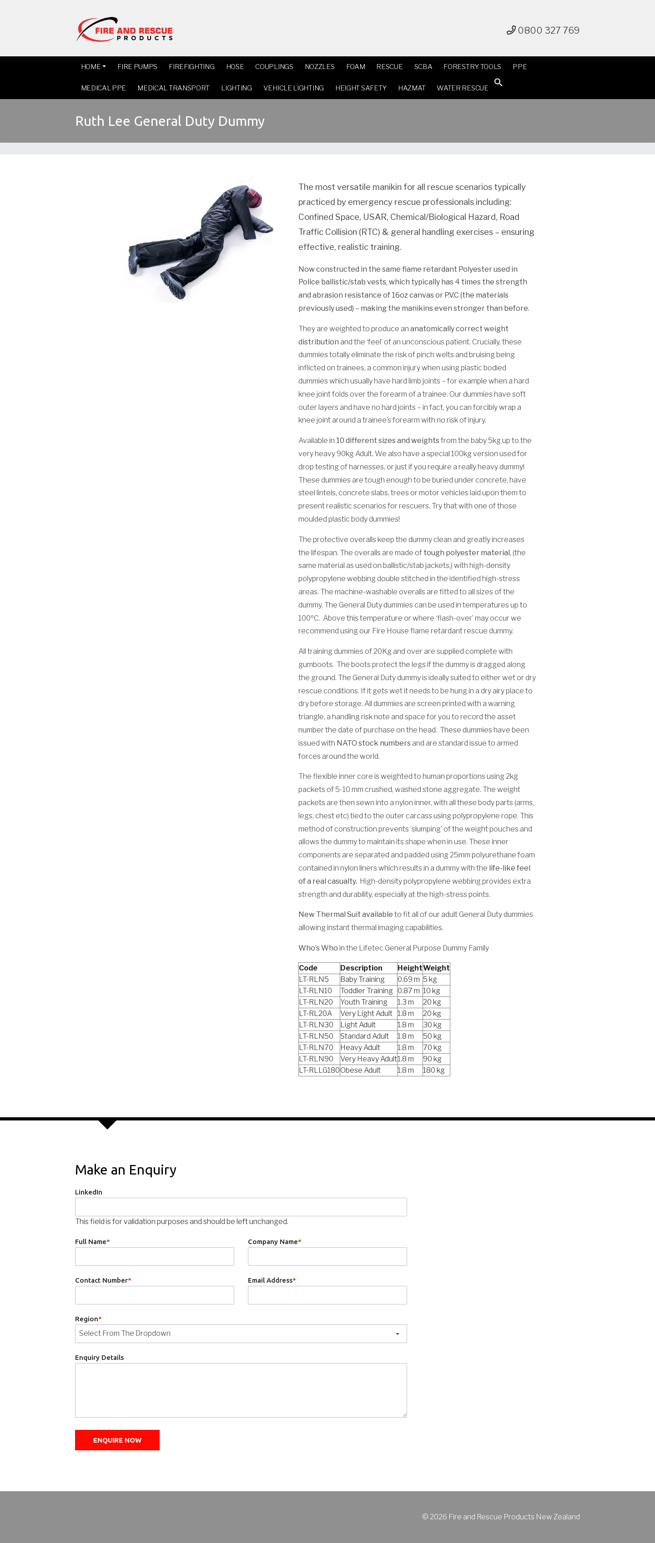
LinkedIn (88, 1192)
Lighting (236, 88)
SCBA (423, 67)
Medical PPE (103, 88)
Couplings (274, 67)
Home (91, 67)
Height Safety (361, 88)
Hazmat (411, 88)
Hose (235, 67)
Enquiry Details (99, 1357)
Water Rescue (462, 88)
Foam (355, 67)
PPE (520, 67)
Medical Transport (173, 88)
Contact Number (103, 1280)
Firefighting (191, 67)
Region (88, 1319)
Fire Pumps (137, 67)
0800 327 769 (543, 30)
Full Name (92, 1241)
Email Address (272, 1280)
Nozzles (320, 67)
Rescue (389, 67)
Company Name (275, 1241)
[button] (498, 84)
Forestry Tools (472, 67)
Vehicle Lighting (293, 88)
